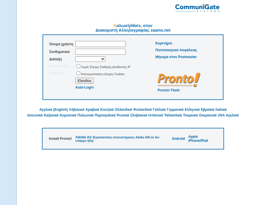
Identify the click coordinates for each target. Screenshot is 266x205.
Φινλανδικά (142, 110)
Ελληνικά (192, 110)
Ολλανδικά (123, 110)
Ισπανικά (155, 115)
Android (178, 139)
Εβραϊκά (207, 110)
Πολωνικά (86, 115)
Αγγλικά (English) (53, 110)
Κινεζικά (107, 110)
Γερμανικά (175, 110)
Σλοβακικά (138, 115)
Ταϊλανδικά (173, 115)
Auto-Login (84, 87)
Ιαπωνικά (35, 115)
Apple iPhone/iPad (198, 139)
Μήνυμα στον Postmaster (176, 57)
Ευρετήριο (163, 43)
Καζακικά (51, 115)
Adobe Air (83, 137)
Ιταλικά (221, 110)
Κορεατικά (68, 115)
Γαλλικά (159, 110)
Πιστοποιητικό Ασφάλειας (176, 50)
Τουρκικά (190, 115)
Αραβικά (92, 110)
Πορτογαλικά (105, 115)
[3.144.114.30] (58, 66)
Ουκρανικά (208, 115)
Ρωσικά (123, 115)
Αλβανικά (76, 110)
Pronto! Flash (169, 90)
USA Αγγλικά (228, 115)
